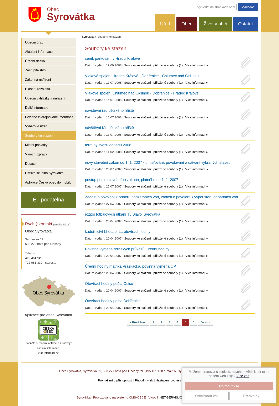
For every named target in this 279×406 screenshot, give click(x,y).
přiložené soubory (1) (168, 65)
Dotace (30, 163)
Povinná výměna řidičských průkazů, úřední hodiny (127, 249)
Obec (186, 23)
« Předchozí (138, 322)
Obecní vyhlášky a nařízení (45, 98)
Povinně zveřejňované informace (49, 117)
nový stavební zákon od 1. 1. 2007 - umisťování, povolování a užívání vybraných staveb (158, 162)
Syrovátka (88, 36)
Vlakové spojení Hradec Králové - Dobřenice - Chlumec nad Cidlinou (142, 76)
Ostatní (245, 23)
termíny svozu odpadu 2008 (108, 145)
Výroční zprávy (36, 154)
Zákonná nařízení (38, 79)
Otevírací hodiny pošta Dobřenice (113, 301)
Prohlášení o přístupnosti (115, 380)
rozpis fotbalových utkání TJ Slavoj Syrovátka (122, 214)
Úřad (165, 23)
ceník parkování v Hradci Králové (112, 58)
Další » (205, 322)
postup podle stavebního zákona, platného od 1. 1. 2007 (131, 180)
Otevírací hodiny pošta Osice (109, 284)
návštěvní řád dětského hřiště (109, 110)
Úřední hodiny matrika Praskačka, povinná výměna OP (130, 266)
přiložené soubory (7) (168, 204)
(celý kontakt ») (61, 224)
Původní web (144, 380)
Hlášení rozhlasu (37, 89)
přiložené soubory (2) (168, 134)
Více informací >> (48, 352)
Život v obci (215, 23)
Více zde (242, 376)
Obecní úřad (34, 42)
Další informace (36, 107)
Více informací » (196, 65)
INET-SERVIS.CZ (171, 397)
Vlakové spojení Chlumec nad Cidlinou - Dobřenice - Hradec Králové (142, 93)
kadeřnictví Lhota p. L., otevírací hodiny (117, 232)
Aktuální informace (39, 51)
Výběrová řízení (36, 126)
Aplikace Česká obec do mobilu (48, 182)
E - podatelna (48, 199)
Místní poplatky (36, 145)
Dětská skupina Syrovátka (44, 173)
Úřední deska (35, 61)
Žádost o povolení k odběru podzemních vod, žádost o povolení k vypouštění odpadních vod (161, 197)
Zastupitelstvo (35, 70)
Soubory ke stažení (39, 135)
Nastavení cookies (168, 380)
